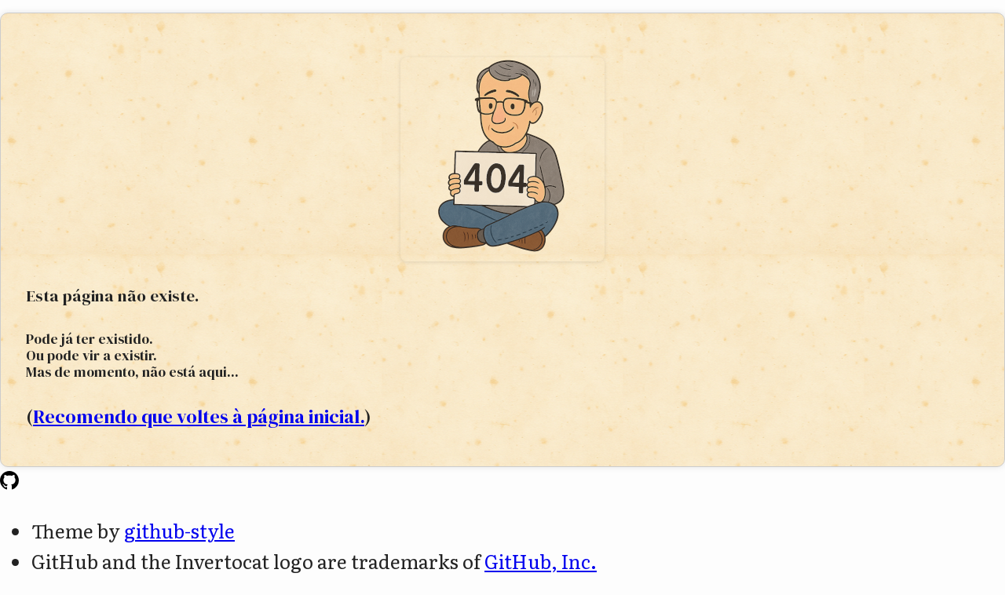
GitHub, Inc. (540, 561)
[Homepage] (9, 481)
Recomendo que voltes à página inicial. (198, 416)
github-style (179, 530)
